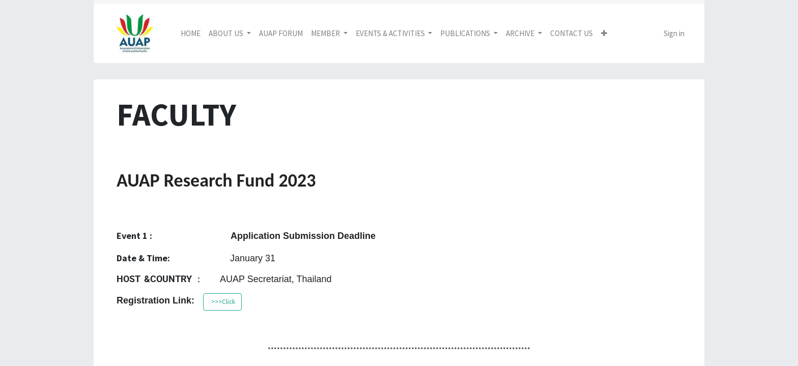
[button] (604, 34)
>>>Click (222, 301)
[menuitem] (191, 34)
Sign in (674, 33)
